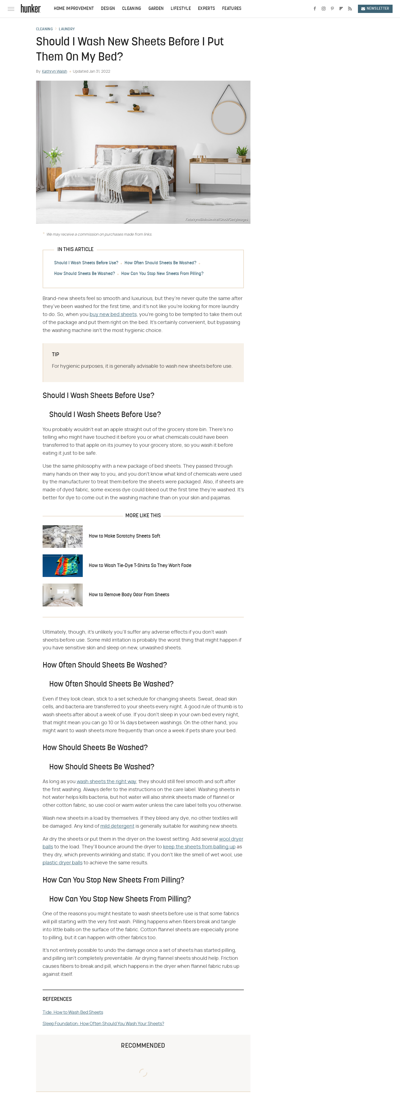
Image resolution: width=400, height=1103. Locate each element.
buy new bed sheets (113, 314)
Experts (206, 9)
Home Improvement (74, 9)
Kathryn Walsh (54, 71)
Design (108, 9)
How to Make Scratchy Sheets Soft (124, 536)
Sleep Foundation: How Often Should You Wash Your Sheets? (103, 1024)
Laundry (67, 29)
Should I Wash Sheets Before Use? (86, 263)
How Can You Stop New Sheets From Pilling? (162, 274)
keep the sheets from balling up (199, 847)
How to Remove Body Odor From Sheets (129, 595)
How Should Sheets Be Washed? (84, 274)
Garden (156, 9)
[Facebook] (314, 9)
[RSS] (350, 9)
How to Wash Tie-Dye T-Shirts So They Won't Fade (140, 565)
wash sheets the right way (106, 781)
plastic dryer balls (62, 862)
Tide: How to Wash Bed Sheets (73, 1012)
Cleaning (131, 9)
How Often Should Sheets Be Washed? (160, 263)
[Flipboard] (341, 9)
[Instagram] (323, 9)
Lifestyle (181, 9)
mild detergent (117, 826)
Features (231, 9)
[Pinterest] (332, 9)
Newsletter (375, 9)
